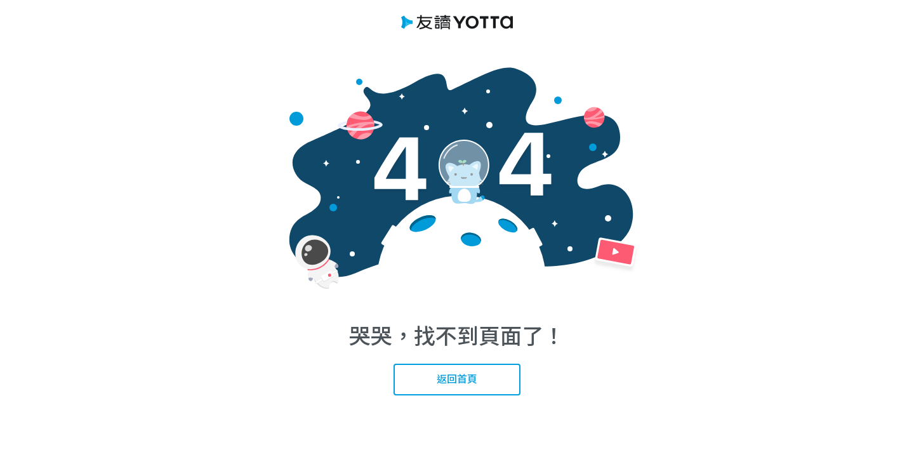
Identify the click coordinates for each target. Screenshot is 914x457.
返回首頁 (457, 379)
